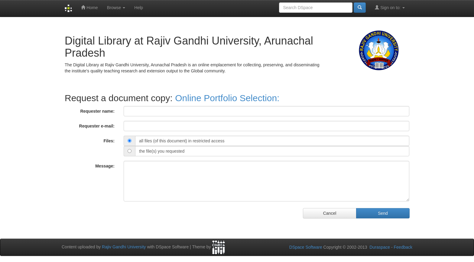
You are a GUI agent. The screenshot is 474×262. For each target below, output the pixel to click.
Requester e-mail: (97, 126)
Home (89, 7)
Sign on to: (390, 7)
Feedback (403, 247)
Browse (116, 7)
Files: (109, 140)
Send (383, 213)
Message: (105, 166)
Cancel (329, 213)
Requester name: (97, 111)
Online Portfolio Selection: (227, 98)
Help (138, 7)
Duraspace (379, 247)
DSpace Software (305, 247)
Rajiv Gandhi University (124, 246)
